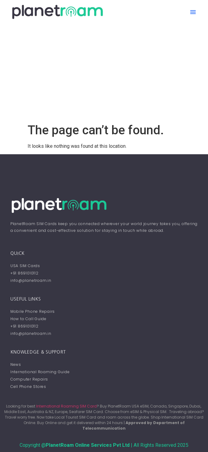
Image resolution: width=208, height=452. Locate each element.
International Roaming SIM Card (66, 406)
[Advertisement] (104, 77)
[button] (193, 12)
